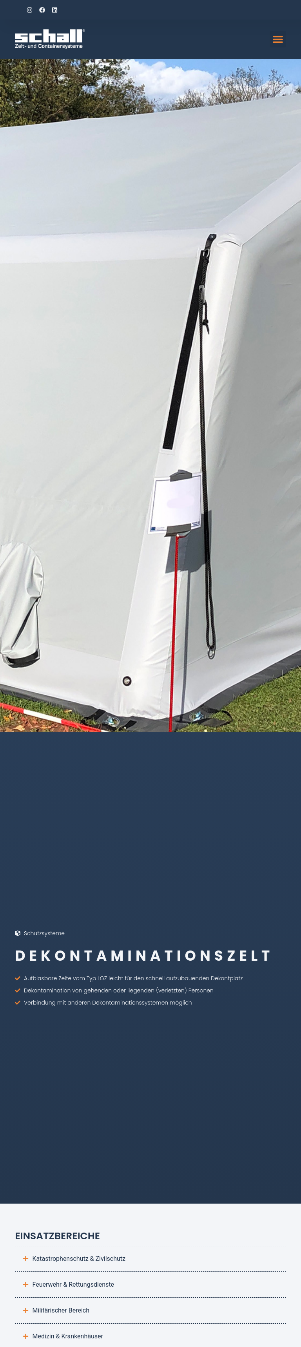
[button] (278, 39)
